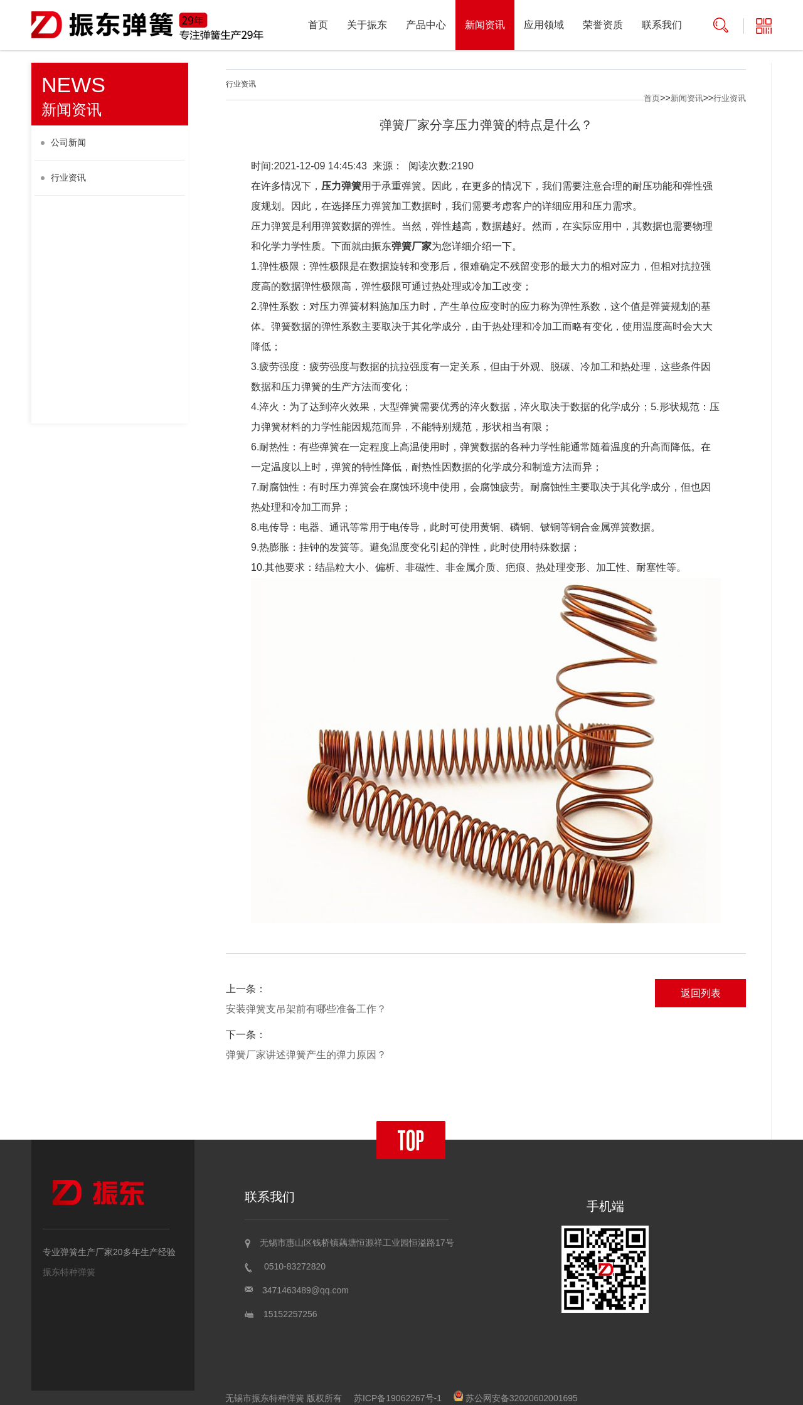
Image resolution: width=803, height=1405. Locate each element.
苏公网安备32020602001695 (516, 1398)
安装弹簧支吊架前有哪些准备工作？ (306, 1009)
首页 (318, 24)
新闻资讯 (485, 24)
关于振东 (367, 24)
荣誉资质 (603, 24)
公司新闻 (63, 142)
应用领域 (544, 24)
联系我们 (662, 24)
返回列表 (701, 993)
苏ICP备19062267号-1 (398, 1398)
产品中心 (426, 24)
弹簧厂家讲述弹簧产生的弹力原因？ (306, 1054)
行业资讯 (63, 177)
